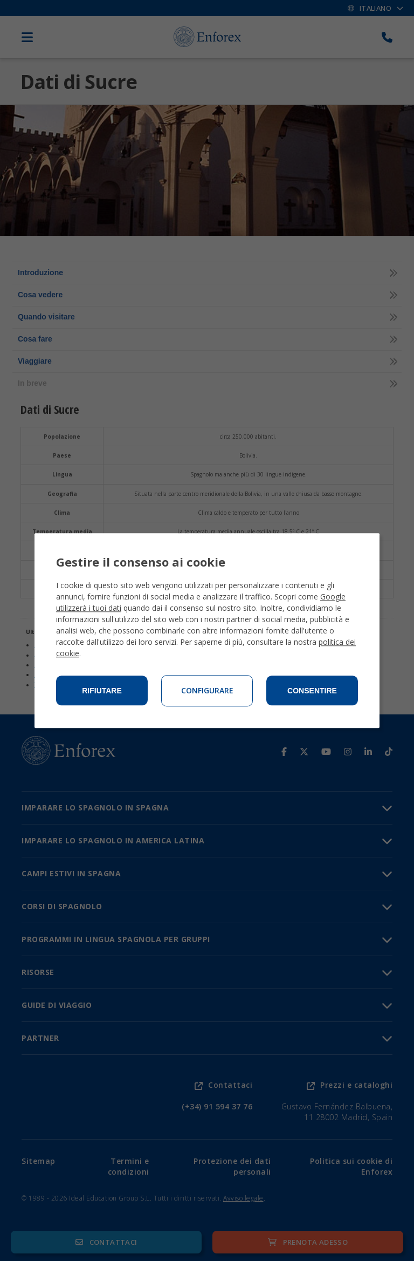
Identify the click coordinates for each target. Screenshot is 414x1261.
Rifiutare (102, 690)
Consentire (312, 690)
